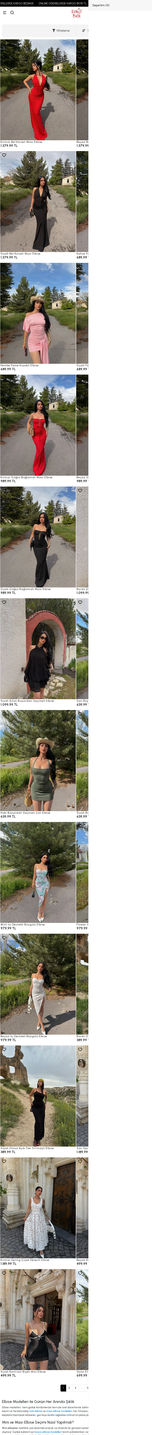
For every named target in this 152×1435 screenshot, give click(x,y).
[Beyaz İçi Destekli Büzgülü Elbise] (38, 984)
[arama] (12, 12)
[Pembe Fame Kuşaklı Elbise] (38, 313)
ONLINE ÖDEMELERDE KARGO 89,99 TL (72, 3)
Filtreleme (61, 30)
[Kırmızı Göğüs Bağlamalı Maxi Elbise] (38, 425)
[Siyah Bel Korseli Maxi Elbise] (38, 201)
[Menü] (5, 12)
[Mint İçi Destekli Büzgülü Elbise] (38, 872)
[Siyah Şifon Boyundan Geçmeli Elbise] (38, 648)
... (81, 1387)
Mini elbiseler (10, 1428)
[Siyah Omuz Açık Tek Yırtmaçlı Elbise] (38, 1095)
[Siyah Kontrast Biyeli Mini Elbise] (38, 1319)
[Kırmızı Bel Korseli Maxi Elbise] (38, 89)
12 (88, 1387)
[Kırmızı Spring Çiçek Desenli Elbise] (38, 1207)
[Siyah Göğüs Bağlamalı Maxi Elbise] (38, 537)
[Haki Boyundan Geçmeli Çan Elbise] (38, 760)
